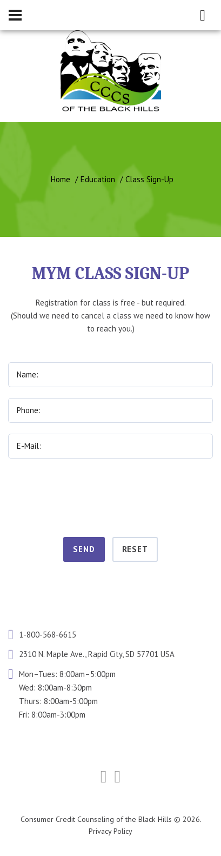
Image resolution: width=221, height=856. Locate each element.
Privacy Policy (110, 831)
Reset (135, 549)
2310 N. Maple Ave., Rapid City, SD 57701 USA (97, 654)
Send (84, 549)
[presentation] (111, 496)
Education (98, 179)
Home (60, 179)
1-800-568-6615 (47, 634)
